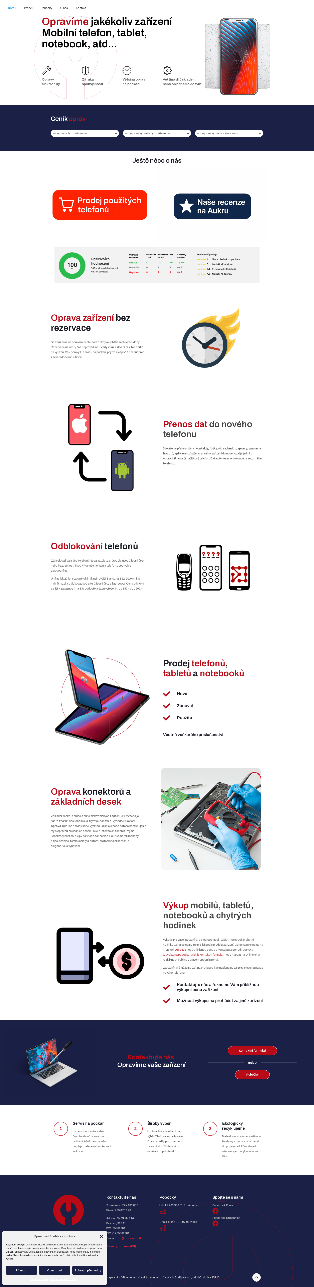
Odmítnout (54, 1270)
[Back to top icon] (256, 1277)
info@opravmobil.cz (130, 1238)
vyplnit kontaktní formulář (207, 954)
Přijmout (21, 1270)
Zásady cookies (39, 1279)
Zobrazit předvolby (87, 1270)
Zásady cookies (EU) (121, 1246)
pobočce (180, 949)
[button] (101, 1236)
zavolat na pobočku (176, 954)
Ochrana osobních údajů (63, 1279)
